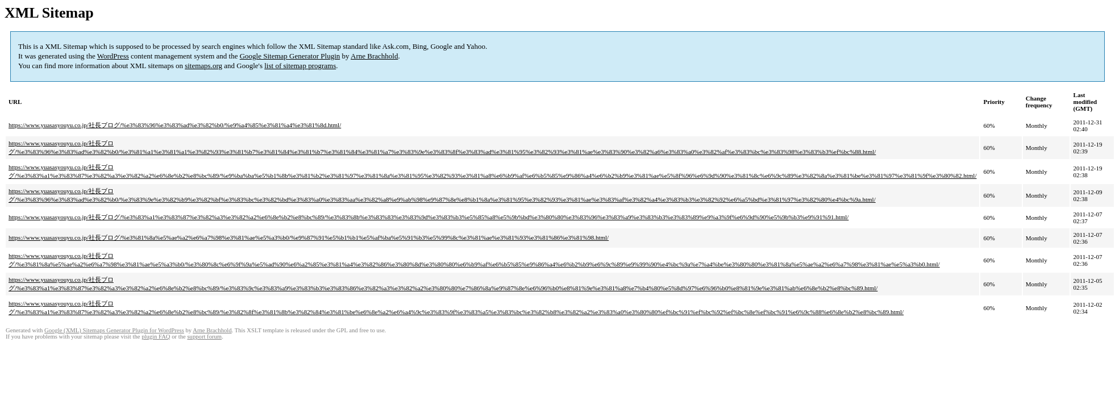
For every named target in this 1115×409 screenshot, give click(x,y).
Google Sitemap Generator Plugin (290, 56)
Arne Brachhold (374, 56)
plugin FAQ (156, 336)
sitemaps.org (203, 65)
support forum (204, 336)
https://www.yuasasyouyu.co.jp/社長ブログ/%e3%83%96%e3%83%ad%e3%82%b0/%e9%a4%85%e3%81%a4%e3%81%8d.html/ (175, 125)
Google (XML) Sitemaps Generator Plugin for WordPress (114, 330)
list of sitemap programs (300, 65)
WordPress (113, 56)
